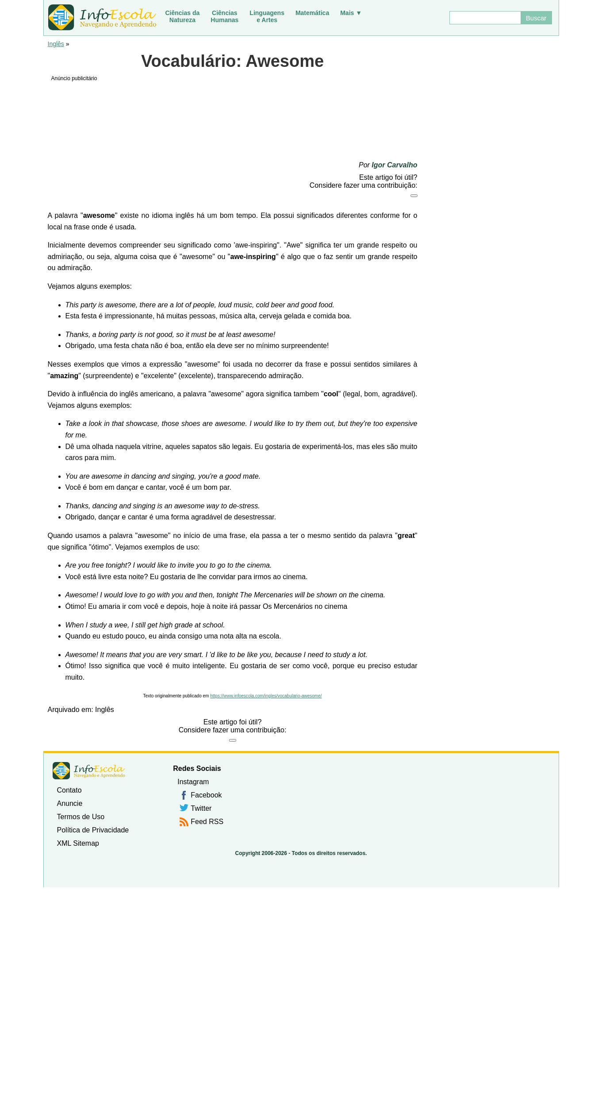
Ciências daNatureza (182, 16)
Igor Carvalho (394, 165)
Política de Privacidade (93, 830)
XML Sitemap (78, 843)
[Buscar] (485, 18)
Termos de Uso (81, 816)
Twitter (201, 808)
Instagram (193, 782)
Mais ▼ (351, 12)
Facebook (206, 795)
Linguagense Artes (266, 16)
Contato (69, 790)
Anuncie (70, 803)
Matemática (312, 12)
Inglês (56, 43)
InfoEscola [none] (89, 770)
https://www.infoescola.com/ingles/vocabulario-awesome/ (266, 695)
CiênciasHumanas (224, 16)
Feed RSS (207, 821)
